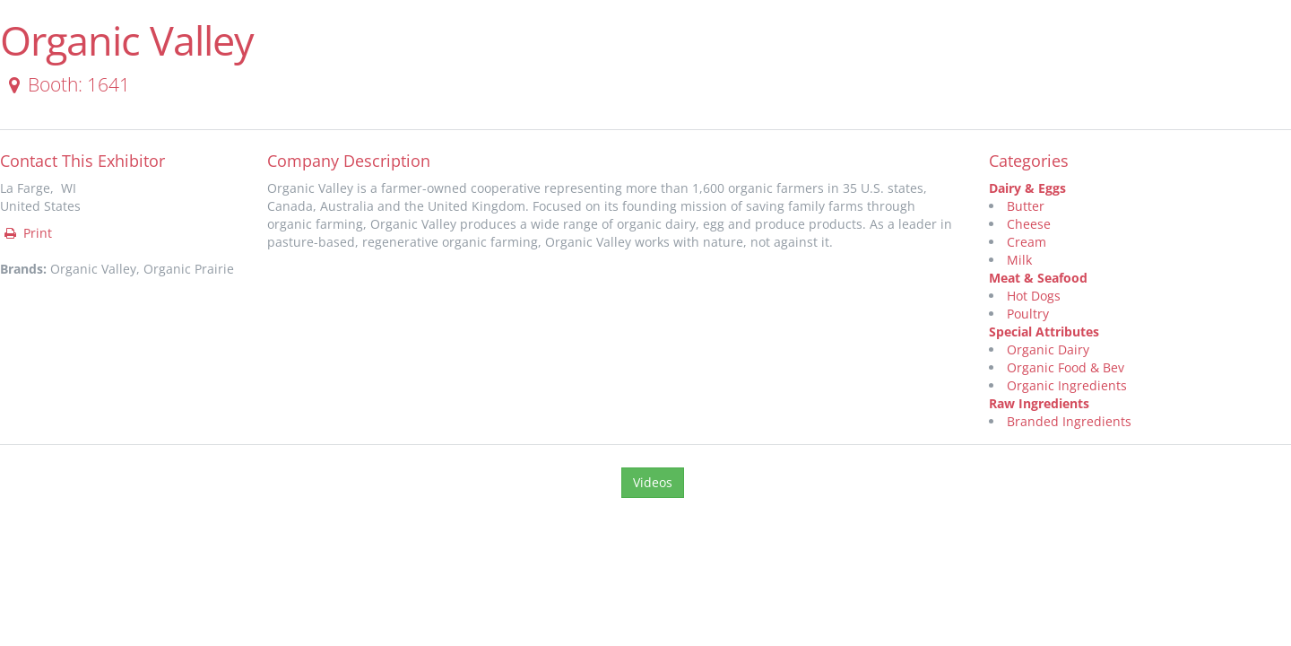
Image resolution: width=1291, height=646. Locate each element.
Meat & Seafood (1038, 277)
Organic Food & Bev (1065, 367)
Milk (1019, 259)
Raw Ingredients (1039, 403)
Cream (1026, 241)
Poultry (1028, 313)
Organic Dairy (1048, 349)
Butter (1025, 205)
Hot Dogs (1034, 295)
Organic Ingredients (1067, 385)
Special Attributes (1044, 331)
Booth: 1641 (66, 84)
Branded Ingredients (1069, 421)
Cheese (1029, 223)
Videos (652, 482)
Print (27, 232)
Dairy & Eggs (1027, 187)
